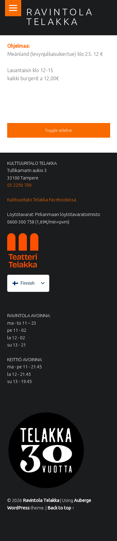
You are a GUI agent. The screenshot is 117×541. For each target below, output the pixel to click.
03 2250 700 (19, 185)
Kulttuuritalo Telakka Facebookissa (41, 199)
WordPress (18, 507)
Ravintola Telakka (60, 17)
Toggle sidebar (58, 130)
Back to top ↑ (60, 507)
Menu (13, 8)
